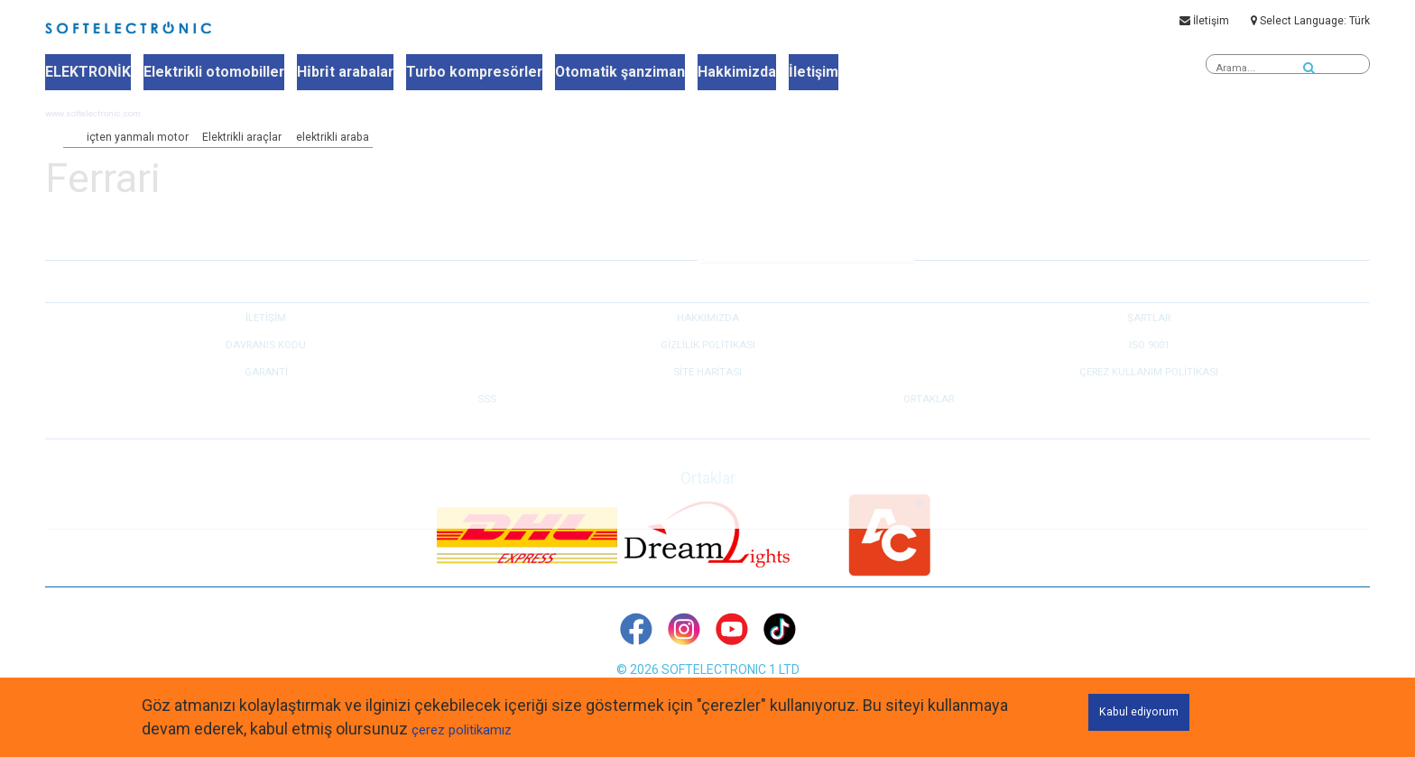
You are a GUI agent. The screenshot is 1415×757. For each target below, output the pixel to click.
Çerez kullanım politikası (1149, 395)
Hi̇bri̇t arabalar (329, 73)
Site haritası (708, 395)
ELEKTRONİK (86, 73)
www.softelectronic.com (106, 137)
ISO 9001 (1149, 368)
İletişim (1204, 24)
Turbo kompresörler (452, 73)
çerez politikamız (471, 728)
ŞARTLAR (1149, 341)
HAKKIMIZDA (707, 341)
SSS (487, 422)
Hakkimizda (700, 73)
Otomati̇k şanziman (590, 73)
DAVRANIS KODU (266, 368)
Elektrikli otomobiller (206, 73)
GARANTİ (266, 395)
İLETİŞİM (266, 341)
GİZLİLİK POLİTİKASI (707, 368)
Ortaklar (928, 422)
